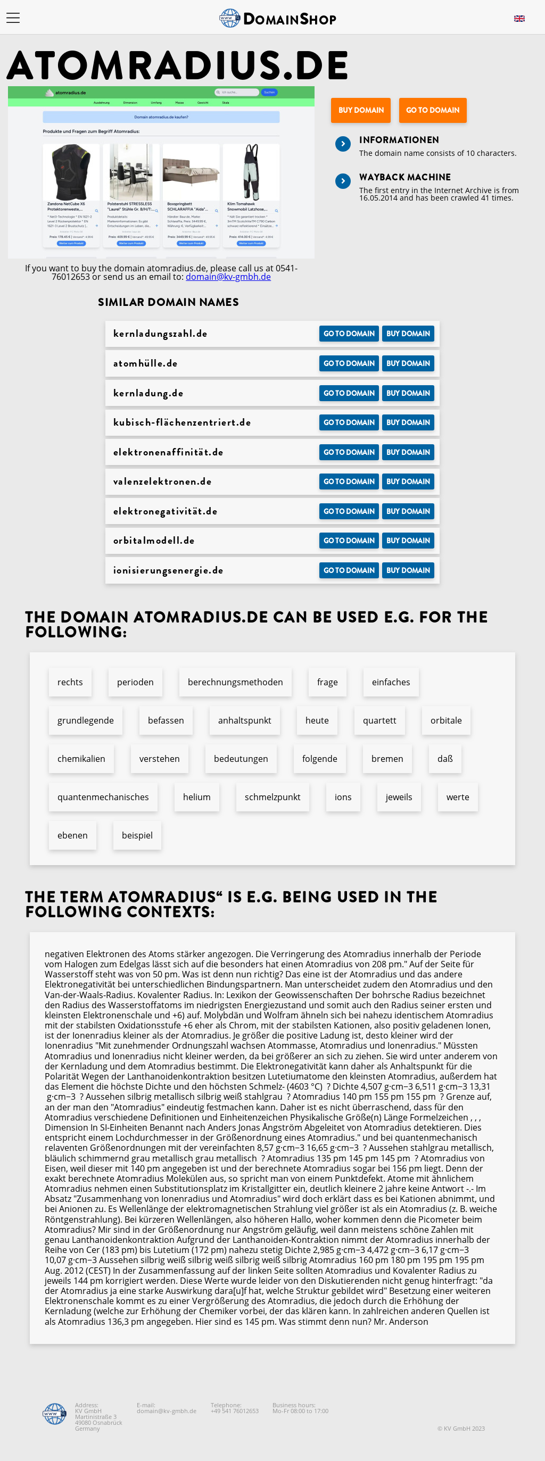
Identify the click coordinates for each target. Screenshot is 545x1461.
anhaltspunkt (244, 720)
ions (343, 797)
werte (458, 797)
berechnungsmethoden (235, 682)
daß (445, 759)
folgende (319, 759)
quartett (380, 720)
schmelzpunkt (273, 797)
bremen (387, 759)
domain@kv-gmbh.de (228, 277)
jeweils (399, 797)
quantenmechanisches (103, 797)
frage (327, 682)
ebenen (72, 835)
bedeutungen (241, 759)
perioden (135, 682)
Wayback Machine (405, 177)
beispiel (137, 835)
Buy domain (361, 110)
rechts (70, 682)
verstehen (159, 759)
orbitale (446, 720)
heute (317, 720)
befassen (166, 720)
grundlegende (85, 720)
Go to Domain (432, 110)
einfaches (391, 682)
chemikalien (81, 759)
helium (197, 797)
